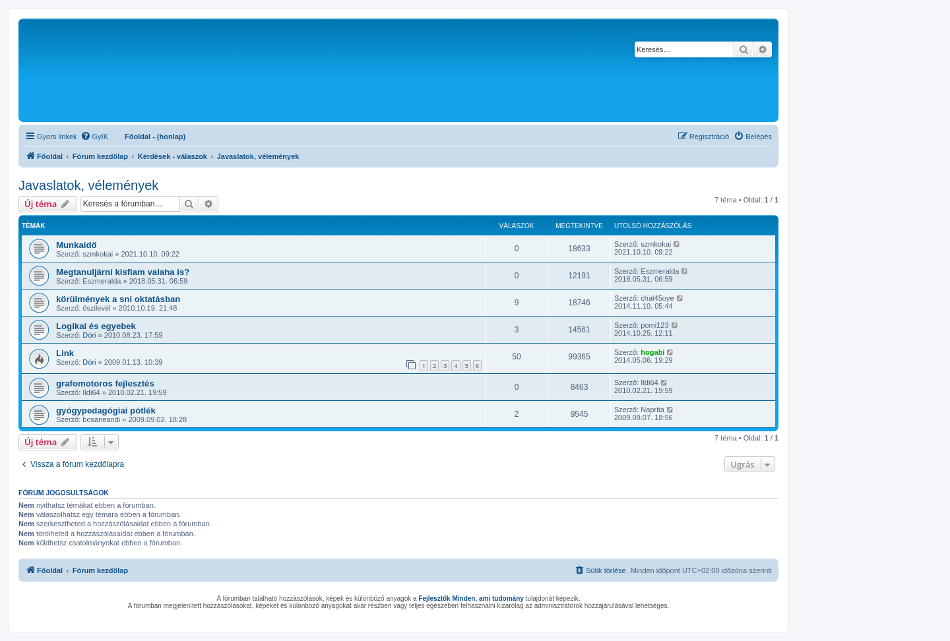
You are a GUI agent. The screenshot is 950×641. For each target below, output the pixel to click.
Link (65, 353)
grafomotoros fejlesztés (105, 383)
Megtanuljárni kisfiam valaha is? (122, 272)
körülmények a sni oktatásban (118, 299)
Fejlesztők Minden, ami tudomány (470, 598)
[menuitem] (94, 136)
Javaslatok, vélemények (88, 185)
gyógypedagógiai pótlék (106, 410)
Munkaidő (76, 245)
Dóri (89, 335)
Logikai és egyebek (96, 326)
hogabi (652, 352)
